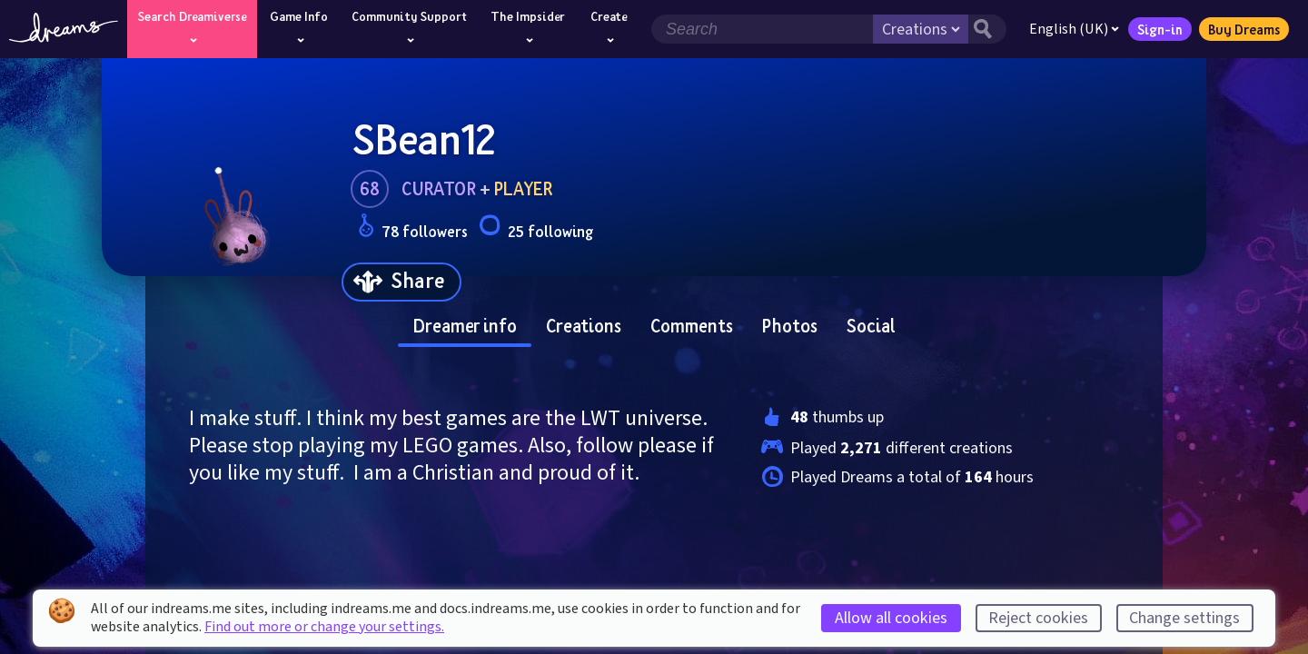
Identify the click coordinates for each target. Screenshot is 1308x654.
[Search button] (987, 29)
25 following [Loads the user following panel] (536, 228)
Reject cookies (1038, 618)
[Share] (401, 282)
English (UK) (1074, 29)
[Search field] (762, 29)
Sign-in (1160, 29)
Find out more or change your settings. (324, 626)
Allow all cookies (891, 618)
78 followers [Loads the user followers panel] (413, 228)
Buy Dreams (1244, 29)
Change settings (1184, 618)
